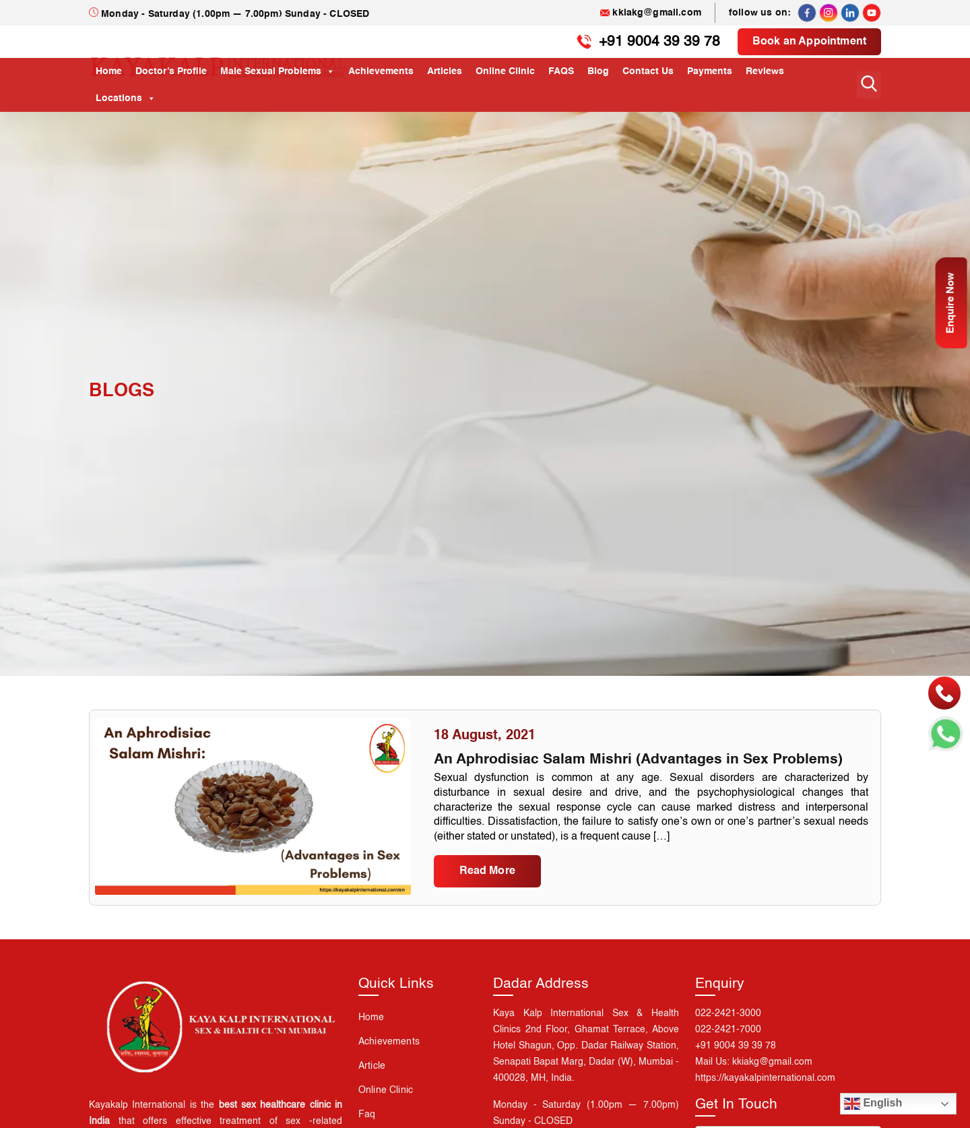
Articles (444, 71)
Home (109, 71)
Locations (126, 98)
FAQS (561, 71)
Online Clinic (505, 71)
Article (371, 1088)
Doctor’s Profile (171, 71)
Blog (598, 71)
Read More (487, 892)
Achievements (381, 71)
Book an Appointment (809, 41)
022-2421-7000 (728, 1052)
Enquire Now (949, 309)
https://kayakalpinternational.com (765, 1100)
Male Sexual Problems (277, 71)
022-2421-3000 (728, 1035)
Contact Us (648, 71)
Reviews (765, 71)
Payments (709, 71)
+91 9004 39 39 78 (653, 42)
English (873, 1104)
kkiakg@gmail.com (650, 13)
